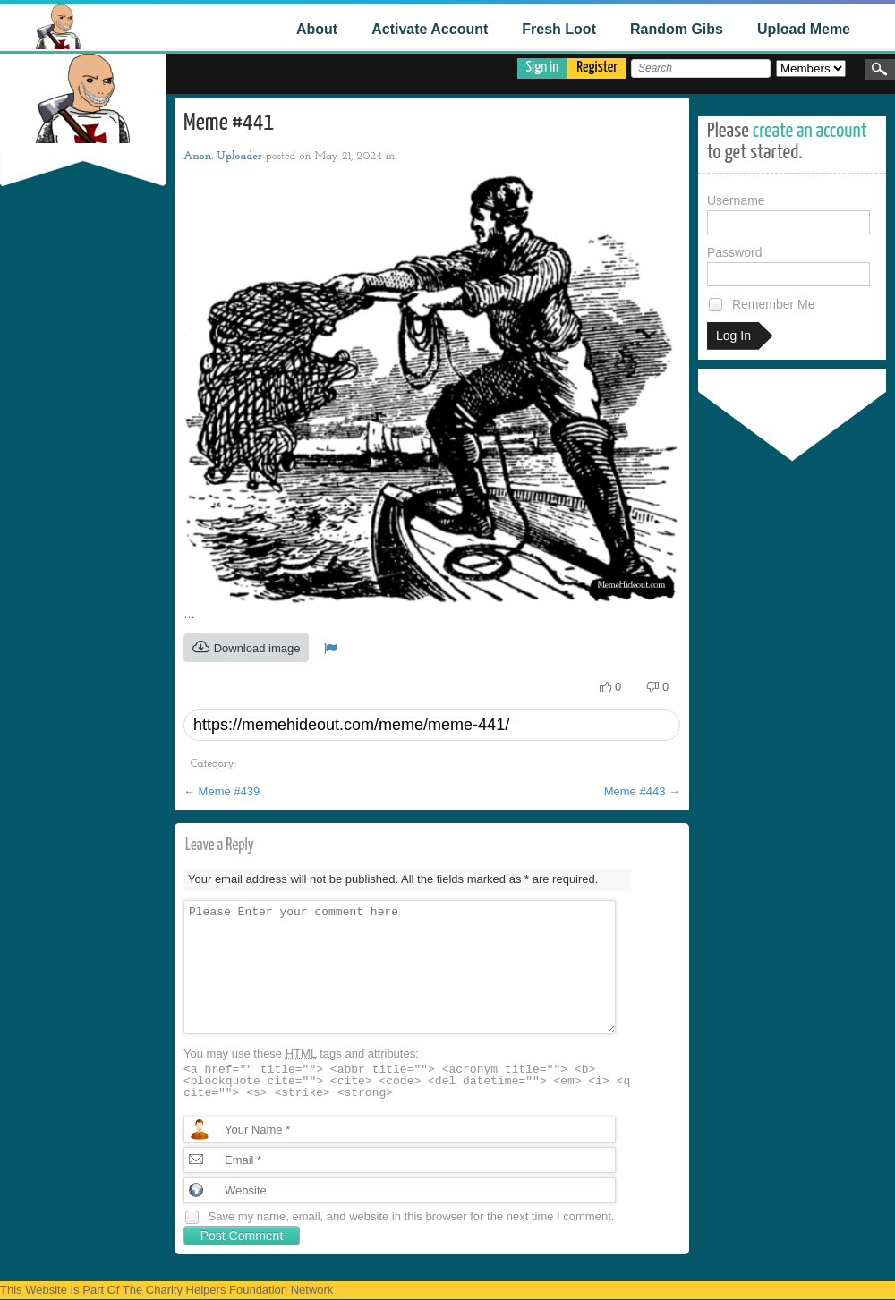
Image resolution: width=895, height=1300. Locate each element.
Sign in (542, 67)
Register (597, 67)
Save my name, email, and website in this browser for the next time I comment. (412, 1216)
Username (788, 213)
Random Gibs (676, 29)
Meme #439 (221, 791)
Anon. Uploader (222, 156)
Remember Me (760, 304)
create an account (810, 131)
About (316, 29)
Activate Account (429, 29)
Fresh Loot (559, 29)
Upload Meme (803, 29)
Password (788, 265)
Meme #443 (642, 791)
